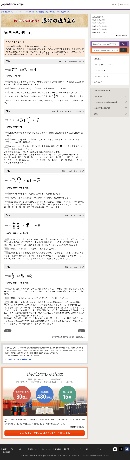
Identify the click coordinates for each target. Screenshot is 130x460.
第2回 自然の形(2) (98, 23)
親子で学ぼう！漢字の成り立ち (45, 12)
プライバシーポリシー (17, 449)
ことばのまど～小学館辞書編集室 (110, 102)
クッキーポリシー (96, 449)
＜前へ (7, 331)
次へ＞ (81, 331)
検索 (123, 44)
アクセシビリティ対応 (80, 449)
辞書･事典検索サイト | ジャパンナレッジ (14, 12)
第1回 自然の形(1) (98, 20)
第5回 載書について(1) (100, 32)
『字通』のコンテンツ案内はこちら (19, 359)
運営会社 (67, 449)
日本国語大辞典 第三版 (110, 91)
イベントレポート (100, 70)
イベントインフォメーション (104, 65)
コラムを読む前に (98, 17)
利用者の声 (98, 82)
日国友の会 (110, 96)
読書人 (110, 114)
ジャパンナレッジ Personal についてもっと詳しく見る (44, 433)
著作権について (33, 449)
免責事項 (58, 449)
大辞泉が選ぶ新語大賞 (110, 108)
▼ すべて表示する (121, 35)
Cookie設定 (6, 452)
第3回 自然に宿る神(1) (100, 26)
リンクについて (46, 449)
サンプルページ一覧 (101, 76)
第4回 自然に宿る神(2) (100, 29)
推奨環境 (4, 449)
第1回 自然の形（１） (64, 12)
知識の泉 (31, 12)
